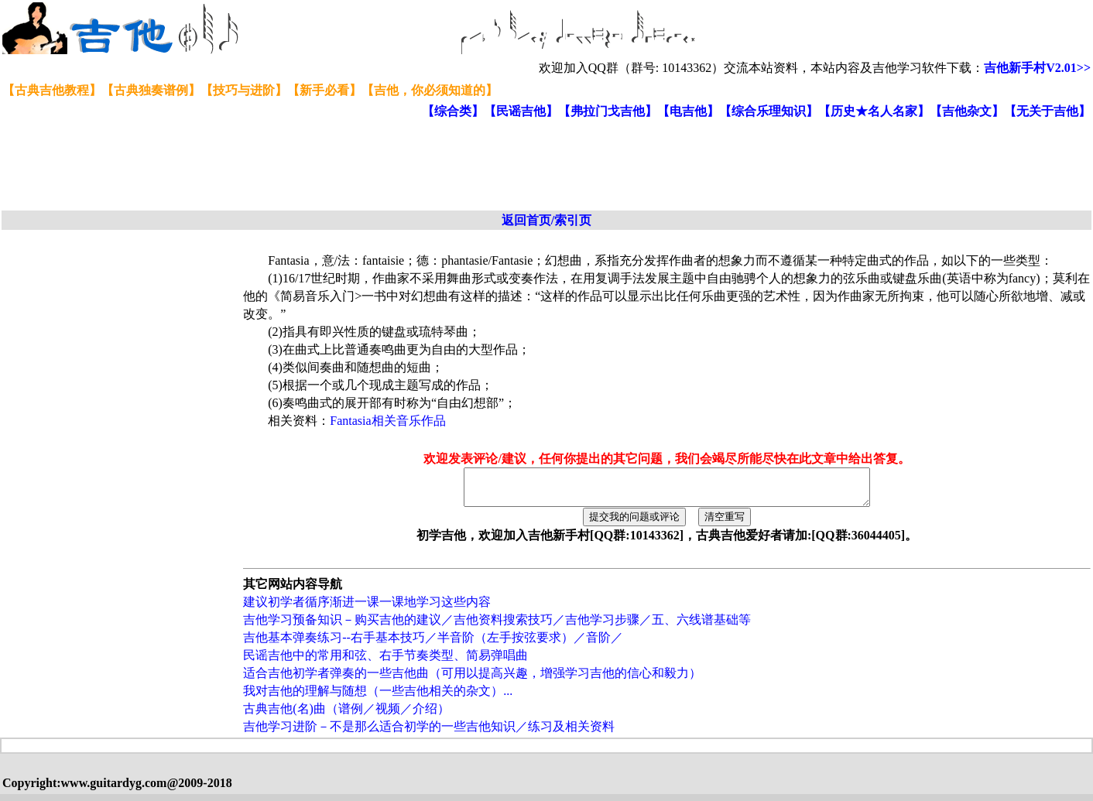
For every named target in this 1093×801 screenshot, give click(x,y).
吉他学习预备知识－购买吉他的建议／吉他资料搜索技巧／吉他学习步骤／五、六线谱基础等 (497, 626)
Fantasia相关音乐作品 (387, 420)
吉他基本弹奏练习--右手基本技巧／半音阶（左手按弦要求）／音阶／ (433, 644)
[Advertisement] (377, 165)
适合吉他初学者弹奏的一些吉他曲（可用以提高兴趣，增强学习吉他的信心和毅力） (472, 679)
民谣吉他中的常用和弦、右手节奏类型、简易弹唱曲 (385, 662)
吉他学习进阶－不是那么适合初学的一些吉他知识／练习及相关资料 (429, 733)
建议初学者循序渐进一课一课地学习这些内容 (367, 608)
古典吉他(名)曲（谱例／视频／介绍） (346, 715)
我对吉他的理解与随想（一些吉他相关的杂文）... (377, 697)
